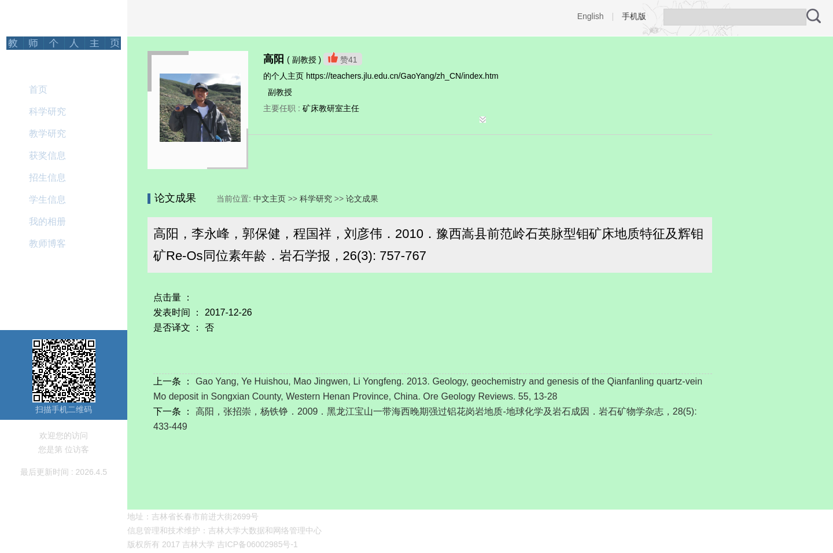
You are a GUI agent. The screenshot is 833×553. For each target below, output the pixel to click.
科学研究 (47, 111)
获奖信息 (47, 155)
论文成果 (362, 198)
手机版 (634, 16)
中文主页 (269, 198)
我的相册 (47, 221)
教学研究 (47, 133)
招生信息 (47, 177)
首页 (38, 89)
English (590, 16)
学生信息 (47, 199)
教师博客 (47, 243)
